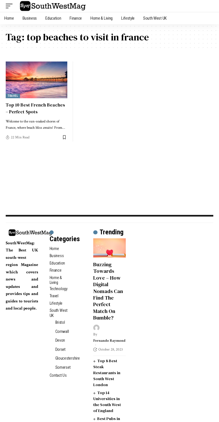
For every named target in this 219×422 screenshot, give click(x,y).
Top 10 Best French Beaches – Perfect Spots (35, 108)
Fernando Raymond (109, 340)
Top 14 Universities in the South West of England (107, 401)
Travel (13, 95)
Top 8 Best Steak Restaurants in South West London (106, 373)
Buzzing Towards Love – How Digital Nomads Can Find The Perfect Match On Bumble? (108, 291)
